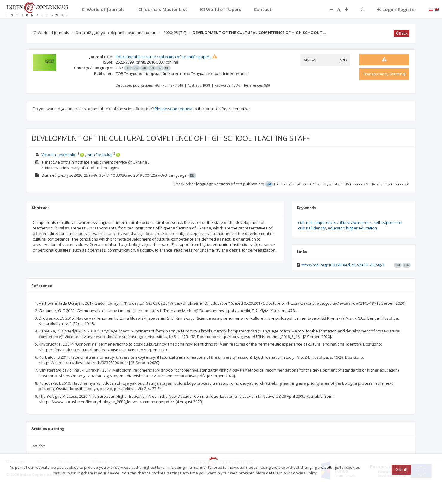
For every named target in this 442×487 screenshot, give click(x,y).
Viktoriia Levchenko (59, 154)
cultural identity (312, 228)
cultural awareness (354, 222)
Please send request (174, 108)
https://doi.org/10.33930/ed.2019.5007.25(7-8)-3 (342, 265)
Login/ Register (396, 9)
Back (401, 33)
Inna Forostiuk (99, 154)
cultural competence (316, 222)
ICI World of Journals (51, 32)
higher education (361, 228)
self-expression (388, 222)
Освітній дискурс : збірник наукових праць (115, 32)
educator (336, 228)
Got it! (401, 469)
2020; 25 (175, 32)
